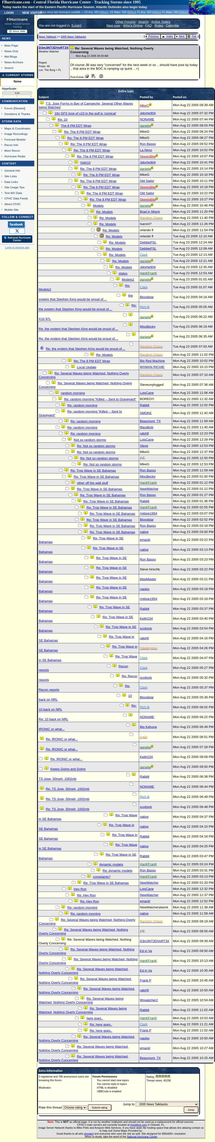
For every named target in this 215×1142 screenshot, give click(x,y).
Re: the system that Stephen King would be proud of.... (88, 307)
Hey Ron (80, 889)
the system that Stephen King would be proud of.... (86, 297)
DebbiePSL (148, 242)
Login (9, 12)
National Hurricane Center (142, 1136)
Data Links (11, 181)
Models (98, 206)
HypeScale (9, 88)
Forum (8, 108)
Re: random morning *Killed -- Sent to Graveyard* (100, 399)
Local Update (86, 367)
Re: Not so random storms (96, 446)
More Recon (12, 150)
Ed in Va (146, 951)
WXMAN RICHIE (152, 367)
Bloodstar (147, 297)
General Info (12, 170)
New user (113, 25)
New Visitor (32, 12)
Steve (144, 446)
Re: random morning (82, 405)
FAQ (148, 25)
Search (9, 67)
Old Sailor (147, 181)
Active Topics (160, 22)
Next (180, 36)
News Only (11, 51)
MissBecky (148, 326)
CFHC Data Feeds (16, 198)
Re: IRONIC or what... (62, 739)
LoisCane (147, 393)
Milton (103, 12)
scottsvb (146, 628)
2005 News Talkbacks (73, 36)
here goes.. (95, 1018)
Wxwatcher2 (149, 1000)
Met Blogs (10, 56)
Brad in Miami (150, 211)
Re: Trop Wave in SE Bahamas (93, 470)
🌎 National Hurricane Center (17, 239)
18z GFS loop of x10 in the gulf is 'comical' (85, 113)
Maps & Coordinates (17, 128)
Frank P (145, 980)
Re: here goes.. (101, 1024)
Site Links (10, 176)
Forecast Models (15, 139)
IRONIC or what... (52, 729)
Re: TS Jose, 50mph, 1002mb (68, 789)
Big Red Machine (152, 361)
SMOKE (146, 413)
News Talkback (48, 36)
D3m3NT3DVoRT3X (54, 47)
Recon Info (11, 144)
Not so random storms (90, 440)
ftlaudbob (146, 427)
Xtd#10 (85, 162)
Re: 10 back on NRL (53, 719)
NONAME (147, 119)
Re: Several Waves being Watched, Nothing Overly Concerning (81, 1000)
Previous (152, 36)
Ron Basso (148, 144)
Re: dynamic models (117, 870)
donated (89, 1133)
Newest (19, 108)
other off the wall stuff (92, 483)
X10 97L (45, 319)
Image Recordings (16, 133)
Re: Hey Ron (86, 895)
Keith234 (146, 618)
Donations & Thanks (17, 113)
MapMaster (148, 579)
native (144, 532)
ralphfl (144, 433)
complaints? (101, 877)
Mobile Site (11, 209)
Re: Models (104, 212)
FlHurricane (17, 19)
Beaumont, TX (150, 421)
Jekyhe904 (148, 113)
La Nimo (146, 150)
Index (167, 36)
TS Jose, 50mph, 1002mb (57, 779)
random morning (73, 393)
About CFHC (12, 204)
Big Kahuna (148, 727)
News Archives (13, 62)
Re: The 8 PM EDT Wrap (82, 132)
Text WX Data (13, 192)
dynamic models (111, 864)
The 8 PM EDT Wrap (76, 126)
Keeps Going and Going (67, 769)
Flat (192, 36)
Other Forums (125, 22)
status (123, 273)
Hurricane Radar (14, 156)
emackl (145, 540)
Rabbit (144, 405)
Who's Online (133, 25)
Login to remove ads (17, 247)
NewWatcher (149, 489)
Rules (159, 25)
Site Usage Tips (14, 187)
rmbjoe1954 (148, 513)
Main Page (11, 45)
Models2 (128, 279)
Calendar (172, 25)
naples (144, 589)
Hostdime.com (138, 1124)
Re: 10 (62, 119)
